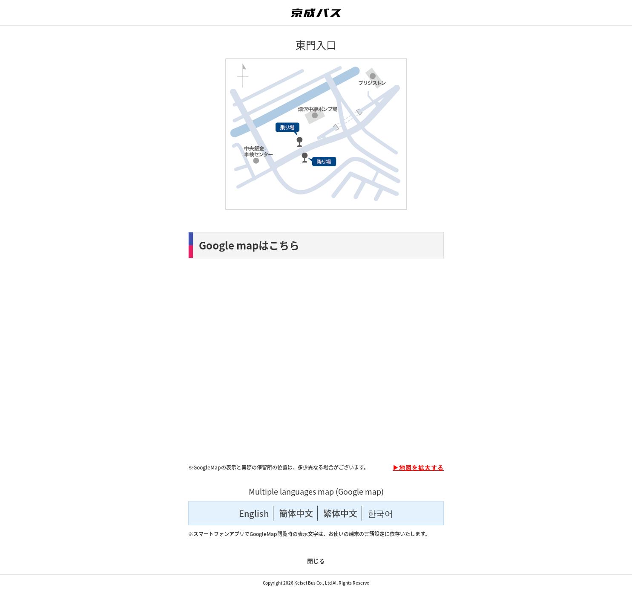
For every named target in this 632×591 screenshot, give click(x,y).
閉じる (316, 560)
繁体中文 (340, 513)
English (254, 513)
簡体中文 (296, 513)
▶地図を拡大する (418, 467)
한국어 (380, 513)
